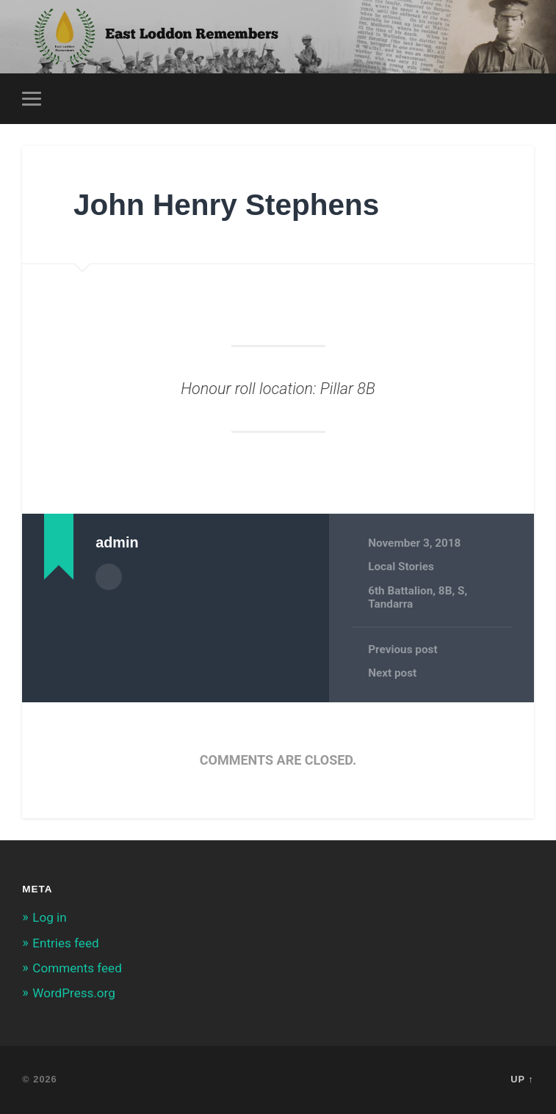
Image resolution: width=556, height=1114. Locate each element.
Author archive (108, 577)
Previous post (402, 649)
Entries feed (65, 943)
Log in (49, 917)
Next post (392, 673)
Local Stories (401, 566)
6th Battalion (400, 590)
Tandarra (390, 604)
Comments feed (77, 968)
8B (445, 590)
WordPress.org (73, 993)
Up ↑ (522, 1079)
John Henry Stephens (226, 205)
